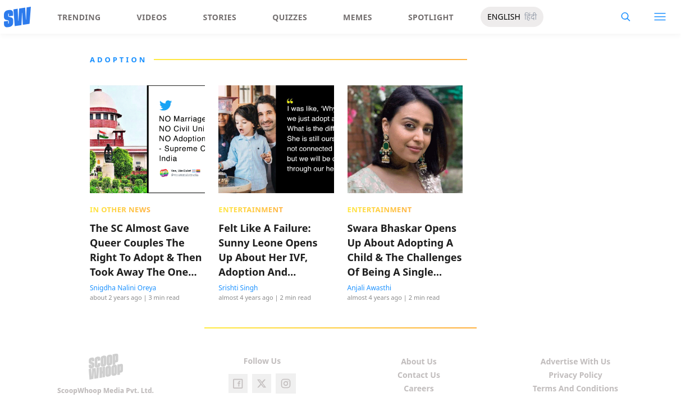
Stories (220, 17)
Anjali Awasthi (370, 288)
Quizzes (289, 17)
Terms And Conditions (575, 388)
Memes (357, 17)
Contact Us (418, 374)
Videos (152, 17)
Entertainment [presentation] (250, 209)
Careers (418, 388)
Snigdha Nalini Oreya (123, 288)
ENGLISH (503, 16)
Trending (79, 17)
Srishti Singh (238, 288)
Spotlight (431, 17)
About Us (419, 361)
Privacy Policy (575, 374)
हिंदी (530, 16)
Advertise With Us (576, 361)
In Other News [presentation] (120, 209)
